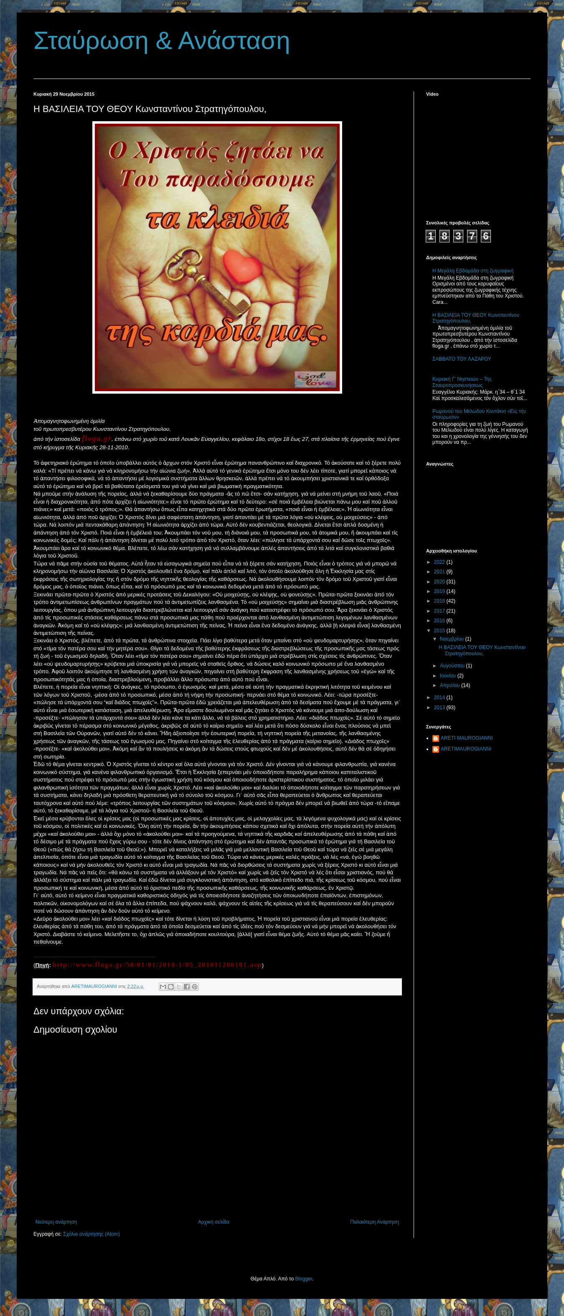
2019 (440, 591)
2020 (440, 582)
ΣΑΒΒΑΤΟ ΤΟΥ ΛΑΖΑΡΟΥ (461, 359)
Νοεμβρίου (452, 639)
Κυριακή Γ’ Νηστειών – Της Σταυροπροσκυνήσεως (462, 382)
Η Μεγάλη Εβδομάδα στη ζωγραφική (472, 271)
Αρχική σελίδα (213, 1222)
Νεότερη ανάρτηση (56, 1222)
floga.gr (97, 438)
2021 (440, 572)
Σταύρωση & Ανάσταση (161, 40)
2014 (440, 697)
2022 (440, 562)
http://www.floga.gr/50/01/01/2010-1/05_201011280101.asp (157, 965)
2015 (440, 631)
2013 (440, 707)
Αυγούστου (453, 666)
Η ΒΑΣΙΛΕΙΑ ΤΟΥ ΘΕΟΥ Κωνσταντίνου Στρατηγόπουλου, (482, 650)
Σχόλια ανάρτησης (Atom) (91, 1234)
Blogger (303, 1279)
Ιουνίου (448, 676)
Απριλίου (450, 685)
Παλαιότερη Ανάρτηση (374, 1222)
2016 (440, 621)
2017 (440, 611)
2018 (440, 601)
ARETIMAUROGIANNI (466, 749)
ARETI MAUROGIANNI (467, 738)
